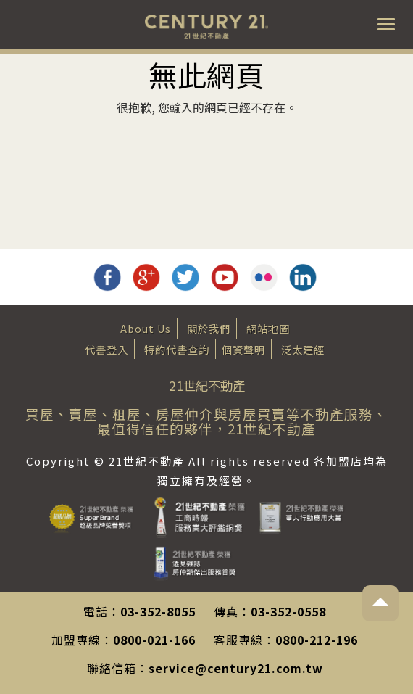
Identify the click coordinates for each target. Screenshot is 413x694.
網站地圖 (268, 328)
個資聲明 (243, 349)
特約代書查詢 (176, 349)
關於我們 (208, 328)
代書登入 (106, 349)
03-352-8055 (158, 611)
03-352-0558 (288, 611)
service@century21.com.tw (236, 668)
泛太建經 (303, 349)
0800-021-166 (154, 639)
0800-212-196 (316, 639)
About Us (145, 328)
